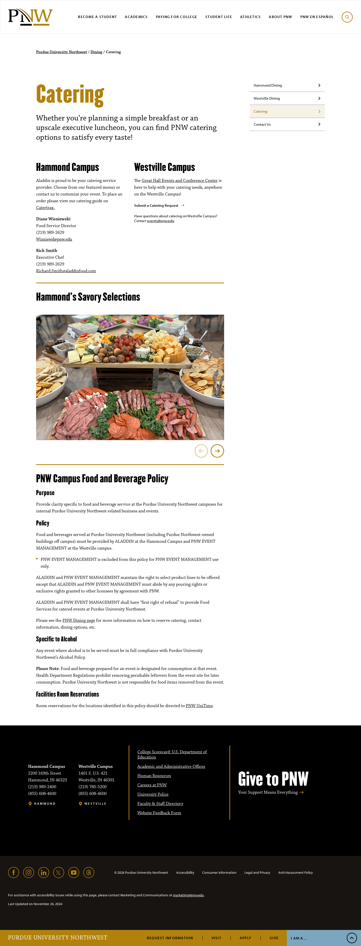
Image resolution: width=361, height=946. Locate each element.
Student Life (218, 16)
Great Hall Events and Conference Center (180, 180)
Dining (96, 52)
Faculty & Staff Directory (160, 803)
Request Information (170, 937)
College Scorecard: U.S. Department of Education (172, 754)
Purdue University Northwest (58, 937)
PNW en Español (317, 16)
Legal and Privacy (257, 872)
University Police (152, 794)
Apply (245, 937)
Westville (95, 803)
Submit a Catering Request (156, 205)
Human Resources (154, 776)
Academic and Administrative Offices (171, 766)
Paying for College (177, 16)
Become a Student (97, 16)
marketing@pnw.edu (188, 895)
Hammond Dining (268, 85)
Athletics (250, 16)
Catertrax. (45, 208)
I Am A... (299, 938)
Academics (136, 16)
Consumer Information (219, 872)
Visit (216, 937)
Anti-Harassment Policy (295, 872)
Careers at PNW (152, 785)
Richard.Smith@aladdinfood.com (66, 271)
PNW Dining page (78, 620)
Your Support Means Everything (268, 792)
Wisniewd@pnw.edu (54, 239)
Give (274, 937)
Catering (260, 111)
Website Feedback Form (159, 813)
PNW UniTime (199, 706)
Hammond (45, 803)
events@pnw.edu (160, 220)
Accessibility (185, 872)
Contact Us (262, 124)
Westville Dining (267, 98)
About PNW (280, 16)
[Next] (217, 451)
